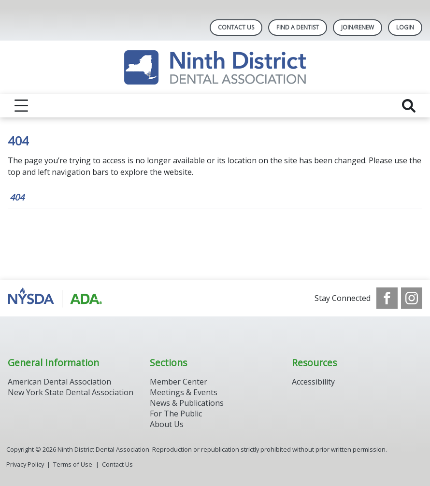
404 (17, 197)
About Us (167, 424)
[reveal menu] (21, 105)
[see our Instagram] (411, 298)
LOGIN (405, 27)
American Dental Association (59, 381)
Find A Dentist (297, 27)
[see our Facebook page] (387, 298)
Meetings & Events (183, 392)
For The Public (176, 413)
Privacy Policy (25, 464)
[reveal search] (408, 105)
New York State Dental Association (71, 392)
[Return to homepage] (215, 67)
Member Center (178, 381)
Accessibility (313, 381)
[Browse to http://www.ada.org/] (57, 298)
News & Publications (187, 403)
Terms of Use (72, 464)
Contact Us (236, 27)
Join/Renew (357, 27)
